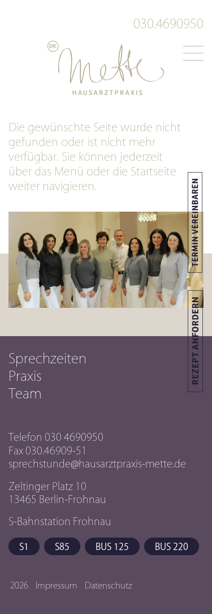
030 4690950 (74, 437)
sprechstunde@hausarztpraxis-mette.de (97, 463)
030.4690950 (168, 24)
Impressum (56, 585)
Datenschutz (108, 585)
